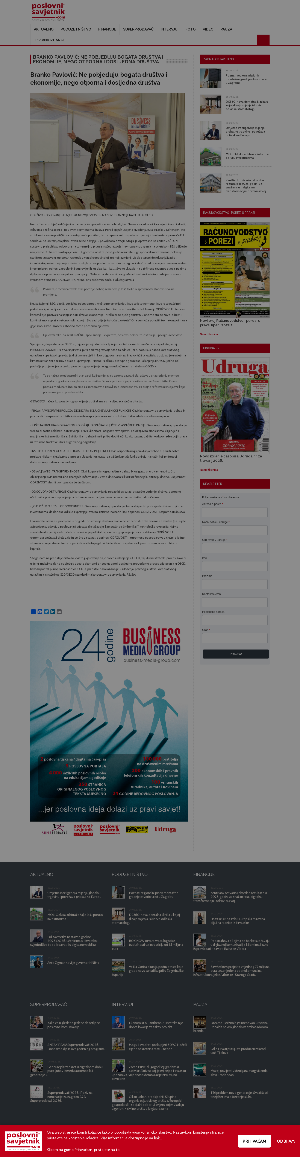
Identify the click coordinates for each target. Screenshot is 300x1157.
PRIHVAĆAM (254, 1141)
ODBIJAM (286, 1141)
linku (158, 1138)
